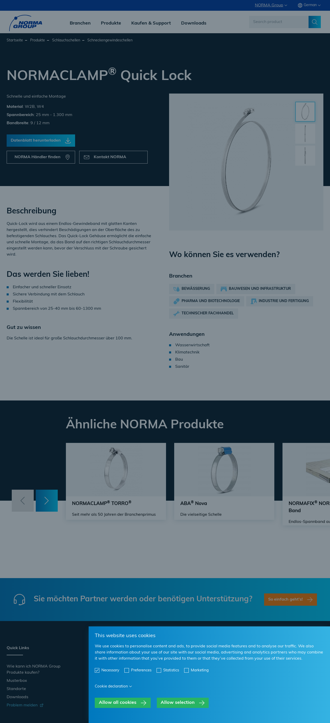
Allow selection (178, 702)
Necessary (110, 670)
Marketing (200, 670)
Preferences (141, 670)
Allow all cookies (117, 702)
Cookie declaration (111, 686)
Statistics (171, 670)
